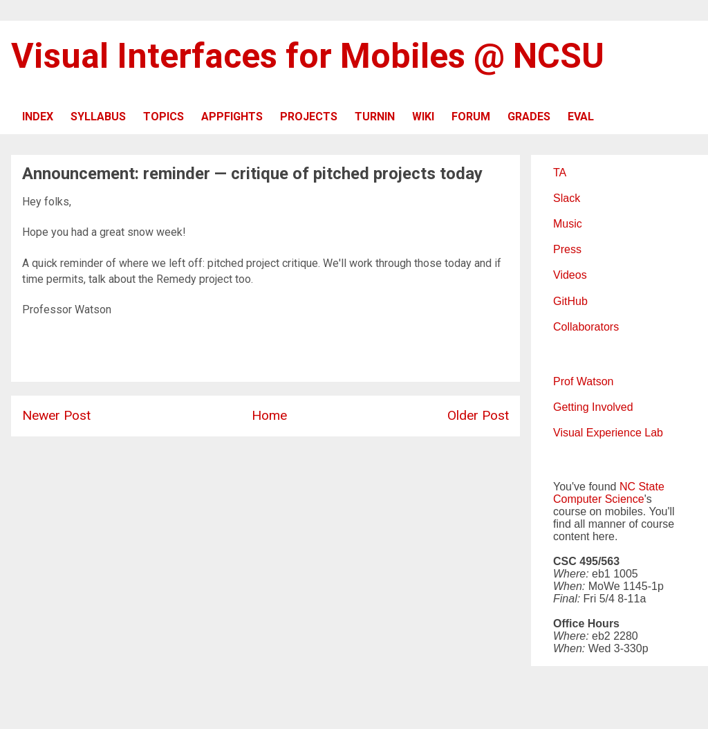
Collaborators (586, 327)
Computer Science (598, 499)
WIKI (423, 116)
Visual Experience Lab (608, 433)
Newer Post (56, 415)
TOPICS (163, 116)
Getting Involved (593, 407)
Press (567, 249)
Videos (570, 275)
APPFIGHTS (232, 116)
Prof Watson (583, 381)
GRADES (528, 116)
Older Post (478, 415)
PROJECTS (308, 116)
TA (559, 172)
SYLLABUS (98, 116)
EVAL (581, 116)
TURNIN (375, 116)
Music (567, 224)
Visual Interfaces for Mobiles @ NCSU (307, 56)
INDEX (37, 116)
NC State (642, 486)
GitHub (570, 301)
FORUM (470, 116)
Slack (566, 198)
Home (269, 415)
